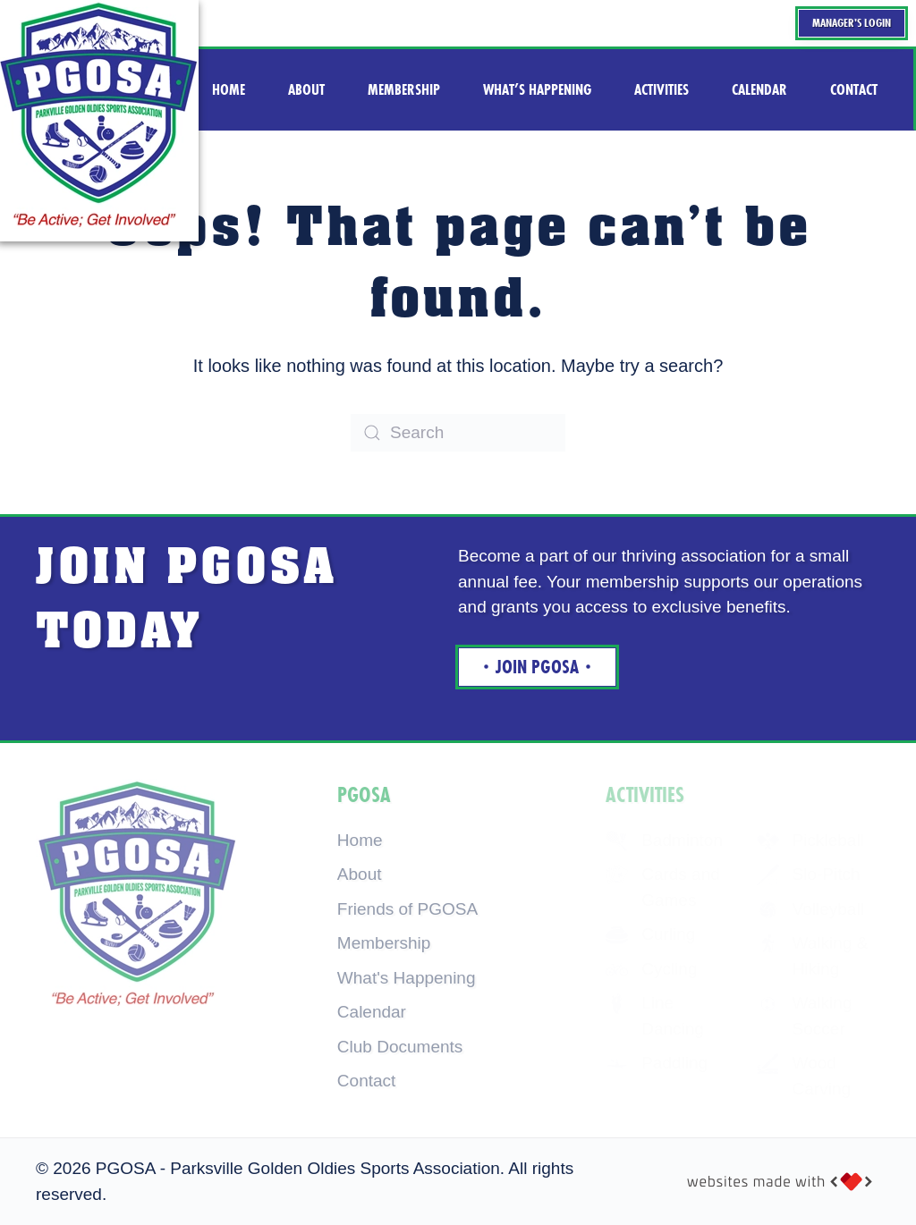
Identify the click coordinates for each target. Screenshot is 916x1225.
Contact (366, 1080)
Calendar (371, 1011)
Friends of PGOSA (407, 909)
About (359, 874)
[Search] (458, 433)
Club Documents (399, 1046)
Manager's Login (851, 22)
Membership (384, 943)
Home (360, 840)
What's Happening (406, 977)
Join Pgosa (537, 667)
